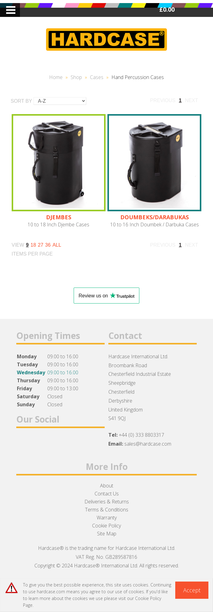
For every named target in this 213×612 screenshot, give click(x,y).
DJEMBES (58, 217)
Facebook (23, 443)
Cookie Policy (106, 525)
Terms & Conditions (106, 509)
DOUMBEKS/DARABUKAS (154, 217)
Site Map (106, 533)
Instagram (55, 443)
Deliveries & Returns (106, 501)
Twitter (39, 443)
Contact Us (107, 493)
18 (33, 245)
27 (40, 245)
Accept (191, 590)
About (106, 485)
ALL (56, 245)
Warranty (107, 517)
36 (48, 245)
